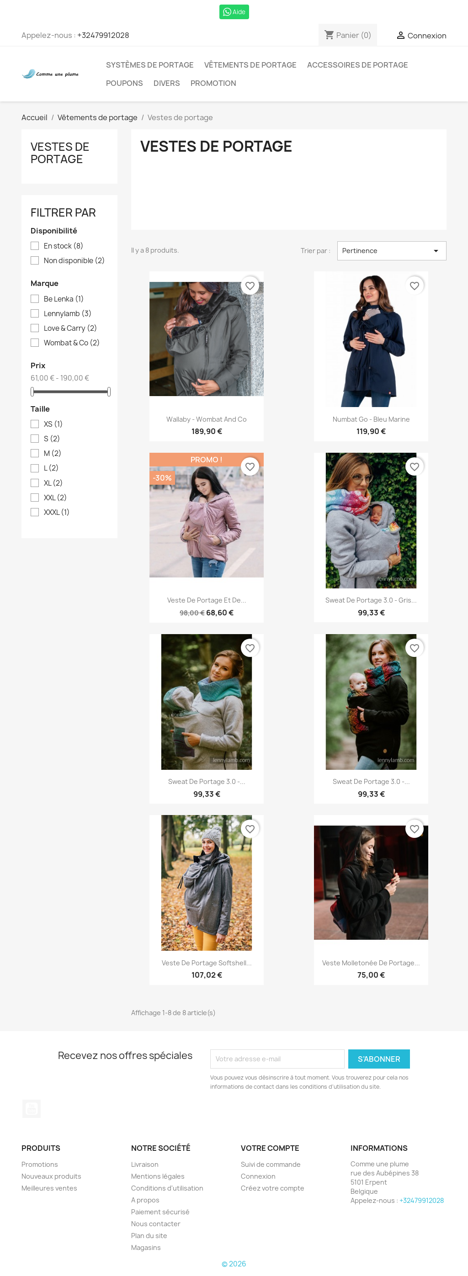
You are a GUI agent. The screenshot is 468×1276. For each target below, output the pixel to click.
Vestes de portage (60, 152)
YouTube (31, 1109)
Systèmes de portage (150, 65)
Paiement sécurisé (160, 1211)
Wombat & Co (72, 343)
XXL (55, 498)
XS (53, 424)
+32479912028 (103, 35)
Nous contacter (156, 1223)
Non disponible (74, 260)
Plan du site (149, 1235)
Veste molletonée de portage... (371, 962)
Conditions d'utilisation (167, 1188)
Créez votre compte (272, 1188)
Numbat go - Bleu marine (371, 419)
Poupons (124, 83)
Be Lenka (64, 299)
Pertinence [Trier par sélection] (391, 250)
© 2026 (234, 1264)
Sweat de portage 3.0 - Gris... (371, 600)
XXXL (57, 512)
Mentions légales (158, 1176)
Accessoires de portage (357, 65)
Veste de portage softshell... (207, 962)
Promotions (39, 1164)
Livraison (145, 1164)
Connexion (258, 1176)
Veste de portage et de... (206, 600)
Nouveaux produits (51, 1176)
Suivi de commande (271, 1164)
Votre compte (270, 1148)
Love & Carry (70, 328)
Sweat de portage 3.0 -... (206, 781)
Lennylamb (68, 313)
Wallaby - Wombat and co (206, 419)
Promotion (213, 83)
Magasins (146, 1247)
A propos (145, 1200)
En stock (64, 246)
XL (53, 483)
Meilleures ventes (49, 1188)
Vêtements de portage (250, 65)
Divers (167, 83)
